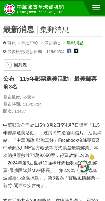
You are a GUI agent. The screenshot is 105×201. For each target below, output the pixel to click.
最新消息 (52, 42)
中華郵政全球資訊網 (35, 9)
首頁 (11, 42)
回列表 (20, 65)
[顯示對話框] (91, 157)
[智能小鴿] (82, 167)
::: (2, 18)
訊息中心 (30, 42)
